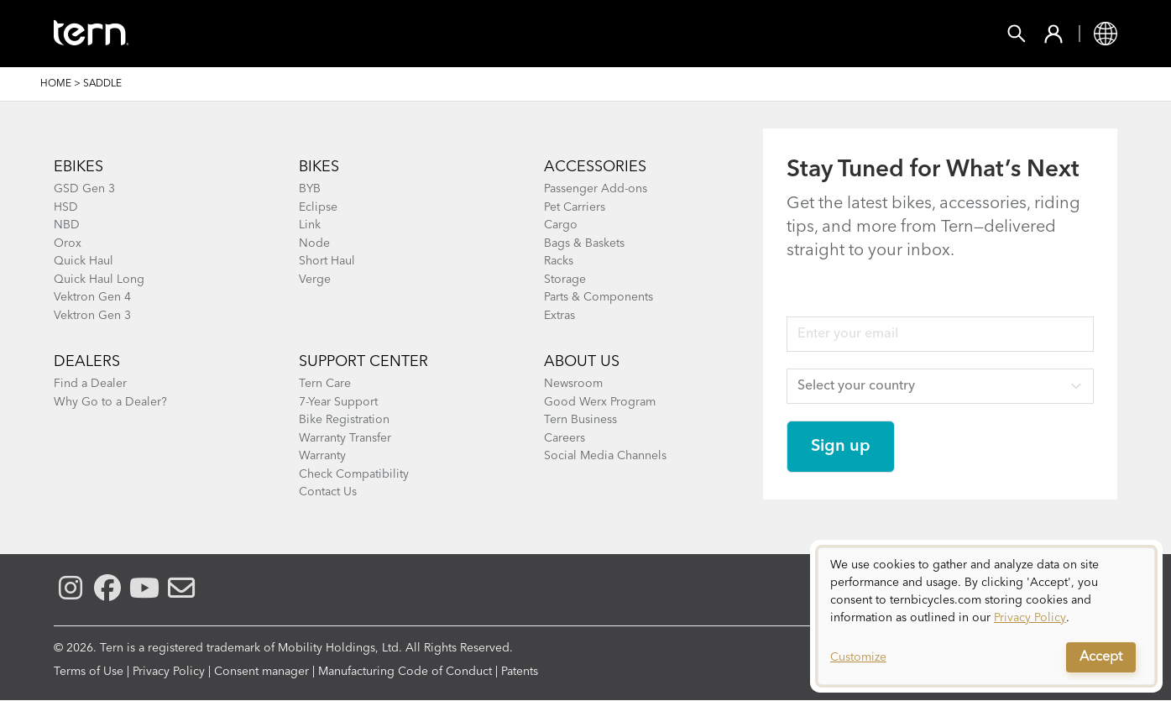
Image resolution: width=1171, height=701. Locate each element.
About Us (581, 361)
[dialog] (986, 616)
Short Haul (327, 261)
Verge (315, 279)
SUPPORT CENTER (363, 361)
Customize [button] (858, 657)
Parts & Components (598, 297)
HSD (66, 207)
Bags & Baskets (584, 243)
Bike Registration (344, 420)
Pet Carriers (574, 207)
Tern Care (325, 384)
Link (310, 225)
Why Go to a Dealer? (110, 402)
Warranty (322, 456)
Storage (565, 279)
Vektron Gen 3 (92, 316)
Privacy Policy (169, 671)
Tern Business (580, 420)
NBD (67, 225)
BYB (310, 189)
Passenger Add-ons (595, 189)
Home (55, 84)
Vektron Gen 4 (92, 297)
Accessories (351, 33)
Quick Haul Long (99, 279)
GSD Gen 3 (84, 189)
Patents (519, 671)
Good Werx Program (600, 402)
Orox (67, 243)
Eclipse (318, 207)
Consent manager (261, 671)
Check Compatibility (354, 474)
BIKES (319, 167)
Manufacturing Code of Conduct (405, 671)
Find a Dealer (90, 384)
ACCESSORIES (595, 167)
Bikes (251, 33)
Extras (559, 316)
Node (314, 243)
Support (664, 33)
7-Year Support (338, 402)
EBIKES (78, 167)
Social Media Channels (605, 456)
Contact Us (328, 492)
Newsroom (573, 384)
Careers (564, 438)
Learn (576, 33)
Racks (558, 261)
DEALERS (87, 361)
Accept (1101, 657)
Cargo (561, 225)
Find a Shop (475, 33)
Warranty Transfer (345, 438)
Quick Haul (83, 261)
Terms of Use (88, 671)
